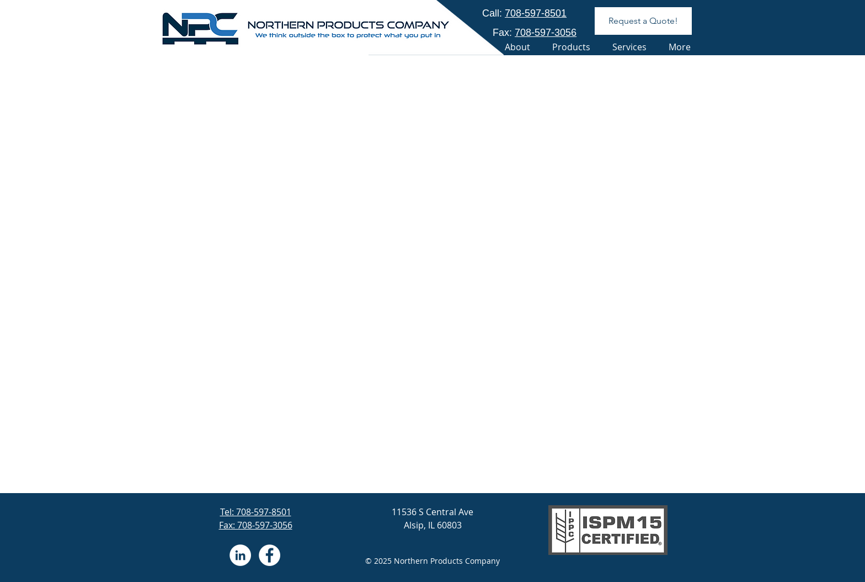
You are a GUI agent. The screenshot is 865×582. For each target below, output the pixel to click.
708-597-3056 (545, 32)
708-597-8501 (536, 13)
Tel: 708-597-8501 (255, 512)
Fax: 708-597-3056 (255, 525)
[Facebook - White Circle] (269, 555)
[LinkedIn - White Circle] (240, 555)
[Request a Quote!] (643, 21)
